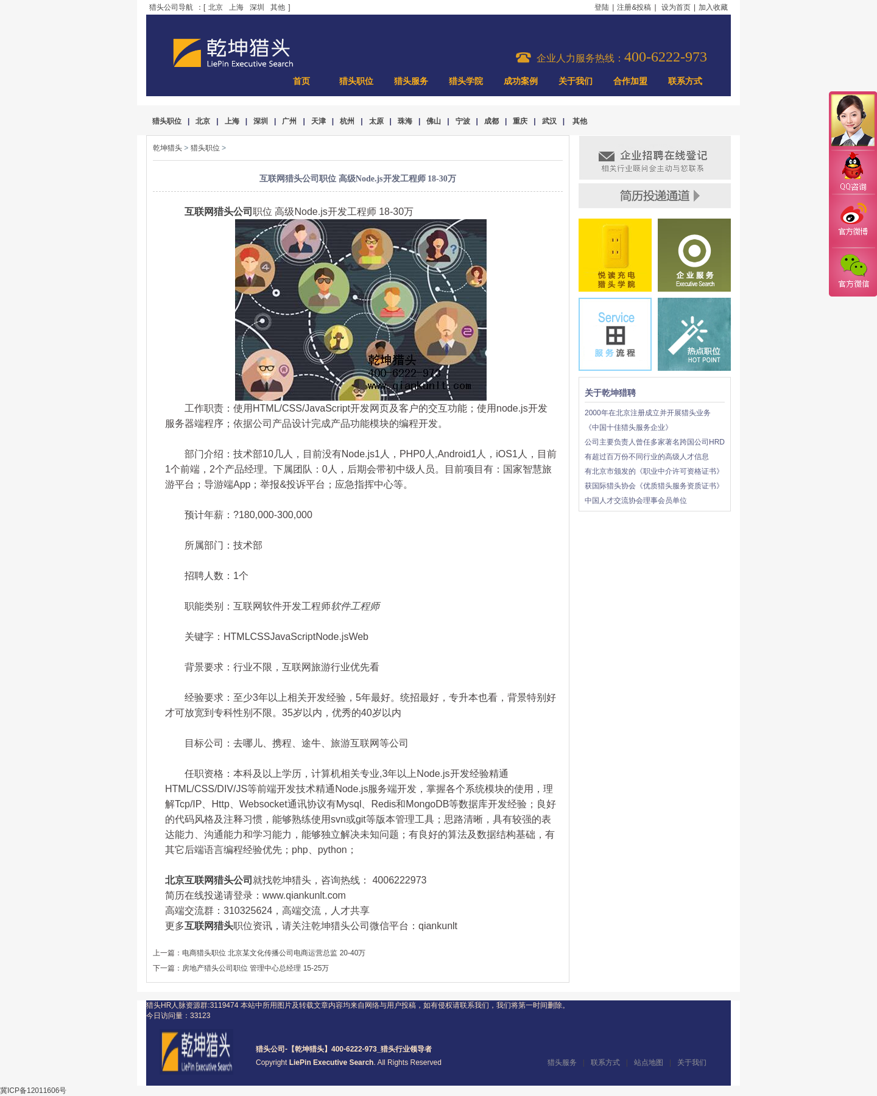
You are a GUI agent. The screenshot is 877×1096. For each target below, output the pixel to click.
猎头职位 (356, 81)
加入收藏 (713, 7)
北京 (215, 7)
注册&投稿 (634, 7)
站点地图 (648, 1062)
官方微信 (852, 271)
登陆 (601, 7)
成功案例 (521, 81)
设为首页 (676, 7)
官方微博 (852, 221)
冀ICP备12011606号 (33, 1090)
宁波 (463, 121)
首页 (301, 81)
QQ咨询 (852, 172)
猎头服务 (411, 81)
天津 (318, 121)
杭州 (347, 121)
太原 (376, 121)
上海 (236, 7)
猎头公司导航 (171, 7)
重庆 (520, 121)
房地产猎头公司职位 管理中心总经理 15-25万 (255, 968)
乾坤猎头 (167, 148)
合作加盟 (630, 81)
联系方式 (685, 81)
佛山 (433, 121)
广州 (289, 121)
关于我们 (575, 81)
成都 (491, 121)
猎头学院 (466, 81)
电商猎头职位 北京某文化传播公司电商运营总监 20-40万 (273, 953)
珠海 (405, 121)
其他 (277, 7)
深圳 (257, 7)
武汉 (549, 121)
